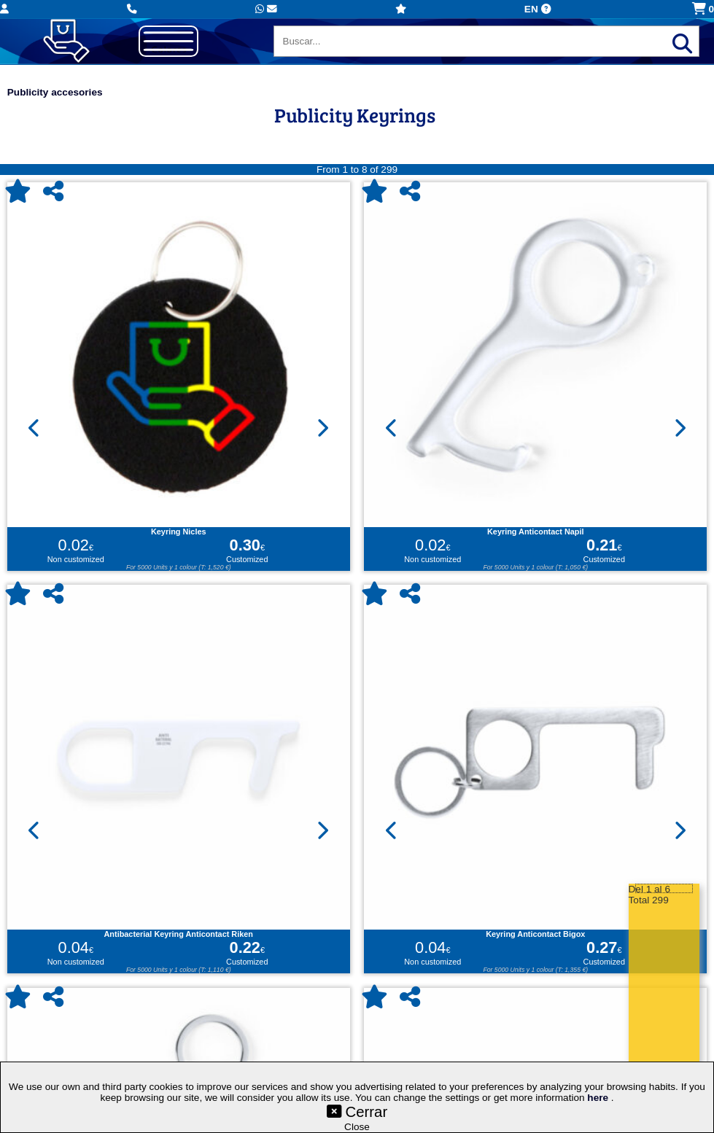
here (599, 1097)
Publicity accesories (55, 92)
